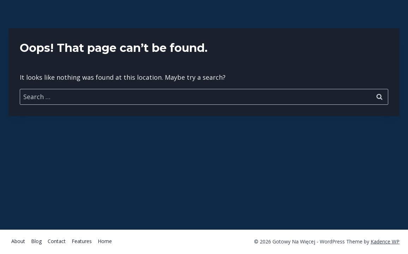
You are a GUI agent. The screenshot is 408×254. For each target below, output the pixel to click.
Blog (36, 241)
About (18, 241)
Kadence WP (385, 241)
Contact (57, 241)
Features (82, 241)
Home (105, 241)
